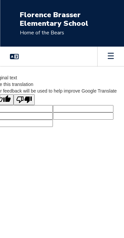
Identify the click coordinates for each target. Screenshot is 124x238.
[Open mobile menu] (111, 56)
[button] (14, 56)
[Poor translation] (24, 99)
